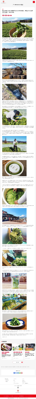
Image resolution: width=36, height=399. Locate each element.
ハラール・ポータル (16, 383)
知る (3, 366)
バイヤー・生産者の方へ (25, 383)
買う (14, 380)
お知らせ (23, 380)
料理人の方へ (24, 381)
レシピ (14, 381)
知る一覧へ (17, 362)
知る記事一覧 (6, 366)
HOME (2, 366)
